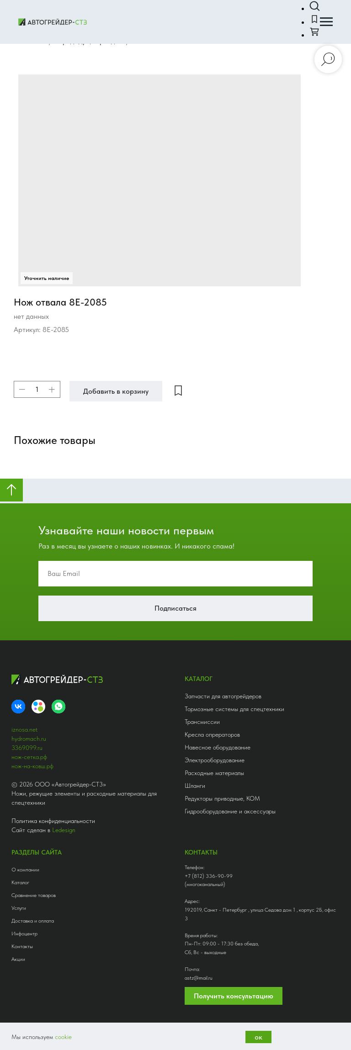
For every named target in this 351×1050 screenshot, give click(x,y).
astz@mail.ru (199, 978)
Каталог (20, 882)
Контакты (22, 946)
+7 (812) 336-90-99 (209, 876)
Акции (18, 959)
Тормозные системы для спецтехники (234, 708)
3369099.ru (27, 747)
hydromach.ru (28, 738)
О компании (25, 869)
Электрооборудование (215, 760)
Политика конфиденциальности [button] (53, 820)
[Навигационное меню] (326, 21)
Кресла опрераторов (212, 734)
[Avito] (38, 706)
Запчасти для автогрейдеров (223, 696)
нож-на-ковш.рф (32, 766)
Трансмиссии (202, 721)
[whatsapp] (58, 706)
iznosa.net (24, 729)
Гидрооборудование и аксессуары (230, 811)
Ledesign (63, 830)
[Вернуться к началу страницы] (11, 490)
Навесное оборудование (217, 747)
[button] (314, 6)
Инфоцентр (24, 933)
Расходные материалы (214, 772)
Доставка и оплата (32, 921)
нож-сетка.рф (29, 756)
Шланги (195, 785)
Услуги (18, 908)
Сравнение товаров (33, 895)
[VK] (18, 706)
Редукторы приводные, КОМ (222, 798)
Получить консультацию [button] (233, 996)
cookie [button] (63, 1036)
